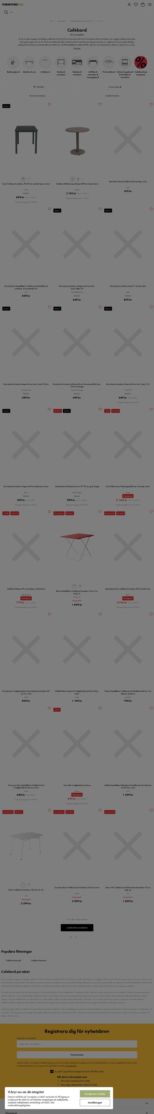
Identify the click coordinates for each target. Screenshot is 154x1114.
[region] (59, 1098)
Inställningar (95, 1102)
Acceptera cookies (95, 1093)
